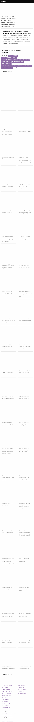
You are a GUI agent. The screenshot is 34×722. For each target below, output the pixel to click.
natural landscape (26, 294)
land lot (27, 132)
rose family (6, 477)
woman (23, 503)
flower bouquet (28, 534)
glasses (6, 157)
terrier (27, 348)
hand (9, 291)
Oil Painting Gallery (7, 685)
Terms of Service (22, 689)
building (26, 129)
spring (28, 372)
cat (10, 396)
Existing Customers (7, 715)
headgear (8, 422)
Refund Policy (21, 691)
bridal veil (4, 132)
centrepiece (4, 563)
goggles (8, 212)
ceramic (28, 398)
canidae (20, 346)
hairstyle (11, 157)
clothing (20, 157)
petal (27, 265)
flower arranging (25, 449)
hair (20, 448)
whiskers (11, 399)
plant (11, 131)
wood (29, 320)
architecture (24, 372)
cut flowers (11, 479)
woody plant (26, 422)
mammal (23, 344)
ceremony (21, 424)
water (20, 291)
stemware (21, 267)
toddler (28, 589)
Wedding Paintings (6, 693)
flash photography (8, 134)
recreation (24, 589)
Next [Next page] (10, 71)
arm (11, 291)
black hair (21, 451)
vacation (4, 422)
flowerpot (27, 396)
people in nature (5, 239)
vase (20, 399)
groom (26, 616)
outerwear (10, 129)
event (30, 424)
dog (20, 318)
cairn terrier (25, 346)
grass (10, 348)
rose (3, 477)
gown (27, 503)
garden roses (21, 534)
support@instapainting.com (9, 713)
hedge (3, 268)
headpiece (4, 453)
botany (30, 293)
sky (27, 131)
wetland (27, 558)
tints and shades (22, 322)
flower (8, 131)
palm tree (8, 424)
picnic (20, 590)
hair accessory (8, 449)
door (26, 239)
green (24, 160)
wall (25, 370)
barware (25, 267)
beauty (8, 587)
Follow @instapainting (7, 721)
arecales (4, 424)
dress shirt (26, 184)
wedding (21, 425)
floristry (23, 480)
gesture (3, 294)
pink (22, 448)
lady (11, 587)
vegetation (23, 132)
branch (8, 267)
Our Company (21, 685)
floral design (8, 561)
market (3, 643)
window (24, 131)
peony (13, 477)
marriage (9, 453)
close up (4, 480)
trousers (20, 210)
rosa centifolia (5, 479)
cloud (24, 236)
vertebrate (27, 344)
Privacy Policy (21, 687)
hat (11, 210)
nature (20, 294)
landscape (7, 268)
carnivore (26, 318)
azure (28, 238)
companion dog (25, 320)
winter (20, 561)
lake (29, 559)
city (12, 643)
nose (3, 373)
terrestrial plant (22, 268)
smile (3, 131)
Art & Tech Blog (22, 693)
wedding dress (5, 129)
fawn (20, 320)
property (21, 131)
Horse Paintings (6, 703)
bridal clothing (10, 132)
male (24, 424)
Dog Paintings (5, 699)
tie (29, 184)
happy (23, 186)
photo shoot (26, 506)
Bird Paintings (5, 705)
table (22, 399)
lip (8, 157)
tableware (21, 265)
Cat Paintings (5, 701)
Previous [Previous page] (5, 71)
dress (3, 134)
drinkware (27, 263)
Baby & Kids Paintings (7, 691)
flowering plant (10, 475)
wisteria (28, 370)
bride (6, 131)
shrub (8, 399)
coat (3, 293)
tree (20, 132)
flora (13, 396)
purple (20, 449)
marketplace (9, 642)
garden (3, 398)
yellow (28, 267)
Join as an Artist (6, 707)
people (9, 503)
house (29, 131)
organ (9, 158)
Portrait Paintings (6, 689)
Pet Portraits (5, 687)
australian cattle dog (9, 373)
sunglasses (4, 212)
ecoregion (26, 293)
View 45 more (16, 68)
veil (5, 448)
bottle (25, 265)
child (25, 587)
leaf (8, 396)
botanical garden (22, 669)
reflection (24, 558)
